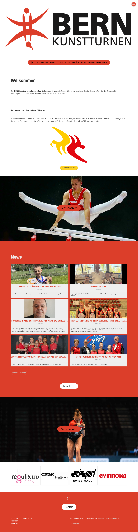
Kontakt (69, 506)
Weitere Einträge (19, 373)
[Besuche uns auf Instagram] (68, 498)
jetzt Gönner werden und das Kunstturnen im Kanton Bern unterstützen (69, 62)
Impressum (74, 523)
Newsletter (69, 386)
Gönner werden (69, 207)
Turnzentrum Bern (69, 168)
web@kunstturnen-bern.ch (108, 518)
